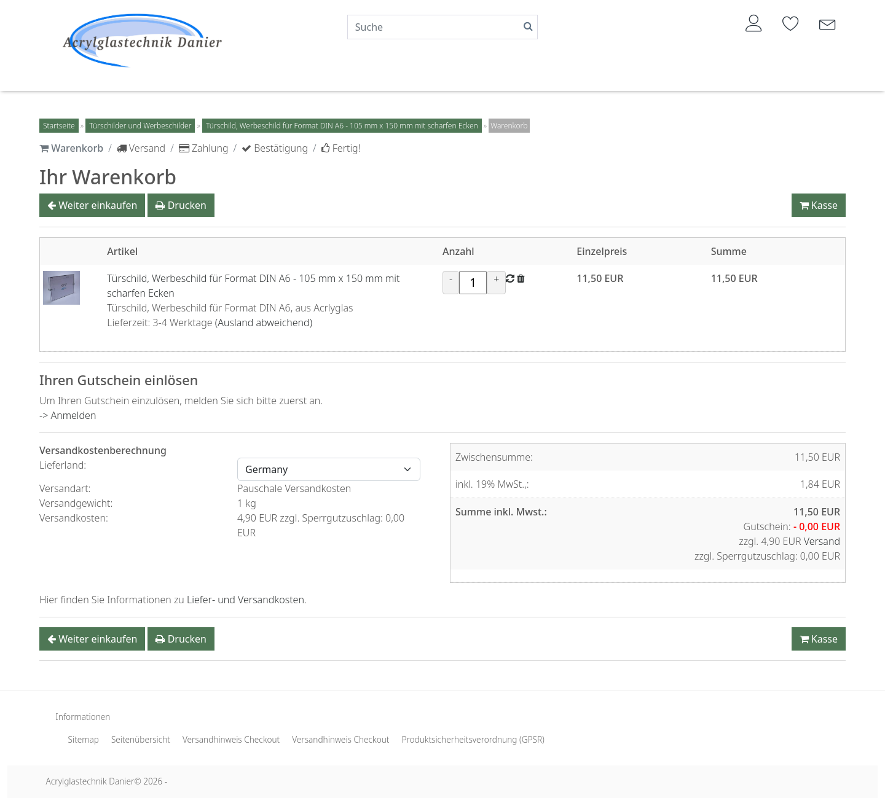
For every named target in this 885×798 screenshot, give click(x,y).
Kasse (819, 205)
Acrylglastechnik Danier (90, 781)
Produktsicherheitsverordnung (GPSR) (472, 739)
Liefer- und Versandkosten (245, 599)
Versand (822, 541)
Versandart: (66, 488)
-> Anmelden (67, 415)
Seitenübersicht (140, 739)
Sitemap (83, 739)
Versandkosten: (75, 518)
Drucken (180, 205)
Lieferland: (63, 465)
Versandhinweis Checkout (231, 739)
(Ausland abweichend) (263, 322)
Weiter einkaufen (92, 205)
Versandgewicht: (77, 503)
